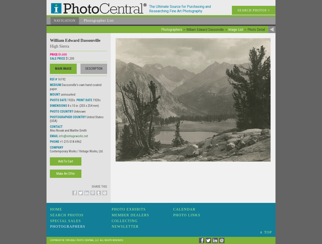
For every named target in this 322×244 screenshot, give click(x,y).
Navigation (65, 20)
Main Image (63, 68)
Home (56, 209)
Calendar (184, 209)
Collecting (125, 221)
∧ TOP (266, 232)
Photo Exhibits (129, 209)
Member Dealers (130, 215)
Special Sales (65, 221)
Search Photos (67, 215)
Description (93, 68)
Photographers (67, 226)
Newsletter (125, 226)
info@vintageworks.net (73, 136)
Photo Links (186, 215)
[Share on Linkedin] (86, 195)
